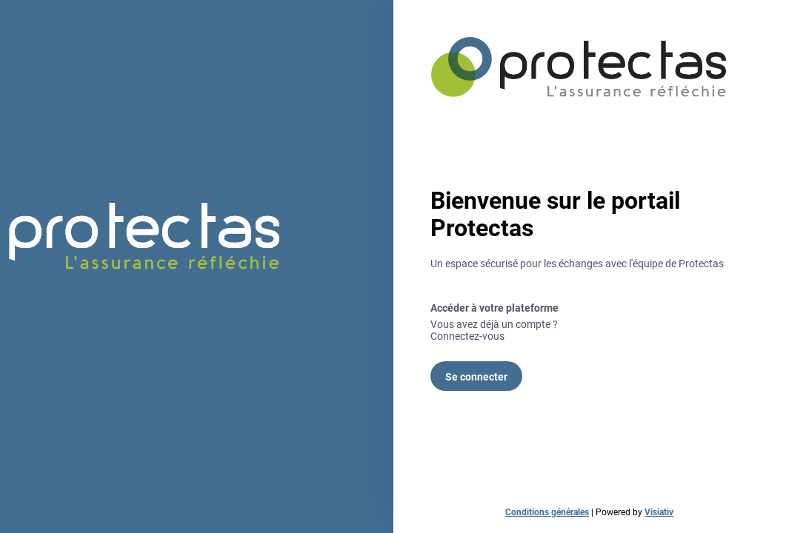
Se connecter (476, 377)
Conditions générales (547, 512)
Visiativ (659, 512)
